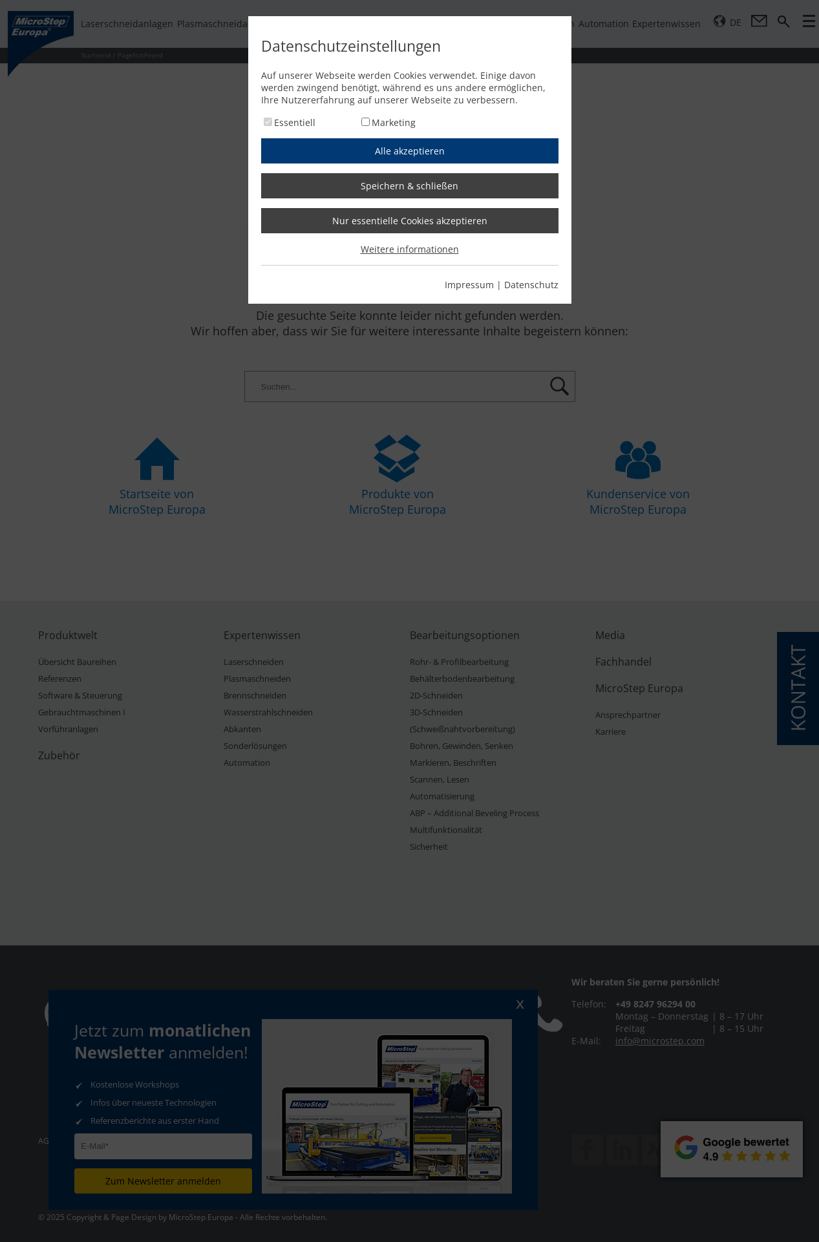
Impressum (469, 285)
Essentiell (294, 122)
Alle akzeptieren (410, 151)
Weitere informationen (410, 249)
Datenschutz (531, 285)
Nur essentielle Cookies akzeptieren (409, 221)
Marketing (394, 122)
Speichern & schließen (409, 186)
